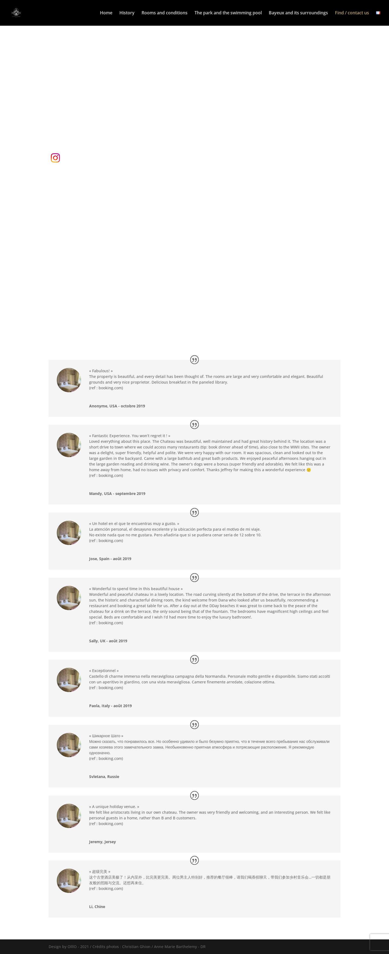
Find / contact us (352, 13)
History (127, 13)
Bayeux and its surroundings (298, 13)
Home (106, 13)
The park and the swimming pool (228, 13)
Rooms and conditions (164, 13)
